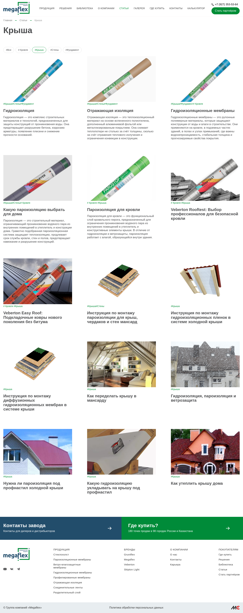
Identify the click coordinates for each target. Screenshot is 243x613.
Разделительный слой (66, 592)
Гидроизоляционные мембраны (202, 110)
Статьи (124, 8)
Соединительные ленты (68, 587)
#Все (8, 50)
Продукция (46, 8)
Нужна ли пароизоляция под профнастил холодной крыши (33, 485)
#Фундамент (72, 50)
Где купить (157, 8)
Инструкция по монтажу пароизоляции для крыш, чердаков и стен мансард (112, 317)
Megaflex (129, 559)
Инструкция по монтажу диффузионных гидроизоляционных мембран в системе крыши (35, 402)
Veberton (129, 564)
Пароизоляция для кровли (113, 209)
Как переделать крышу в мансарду (111, 398)
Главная (7, 20)
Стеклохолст (61, 554)
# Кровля (23, 50)
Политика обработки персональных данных (136, 607)
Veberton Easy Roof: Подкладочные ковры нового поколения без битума (32, 317)
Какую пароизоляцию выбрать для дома (34, 211)
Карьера (175, 564)
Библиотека (85, 8)
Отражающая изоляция (110, 110)
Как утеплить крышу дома (197, 483)
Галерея (139, 8)
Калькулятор (196, 8)
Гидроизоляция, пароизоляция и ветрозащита (203, 398)
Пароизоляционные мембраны (72, 559)
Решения (65, 8)
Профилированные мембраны (71, 577)
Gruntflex (129, 554)
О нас (173, 554)
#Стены (54, 50)
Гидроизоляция (18, 110)
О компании (106, 8)
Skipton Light (132, 569)
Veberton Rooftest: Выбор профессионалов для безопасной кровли (204, 214)
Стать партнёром (225, 10)
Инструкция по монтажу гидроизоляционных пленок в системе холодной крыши (201, 317)
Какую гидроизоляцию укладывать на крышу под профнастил (113, 487)
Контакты (175, 8)
